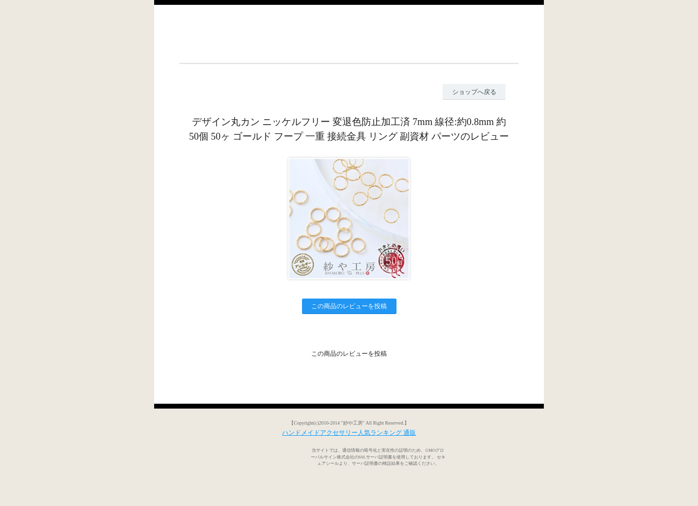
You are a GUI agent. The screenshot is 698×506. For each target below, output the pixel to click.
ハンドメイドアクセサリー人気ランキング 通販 (349, 432)
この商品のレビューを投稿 (349, 306)
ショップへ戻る (474, 91)
